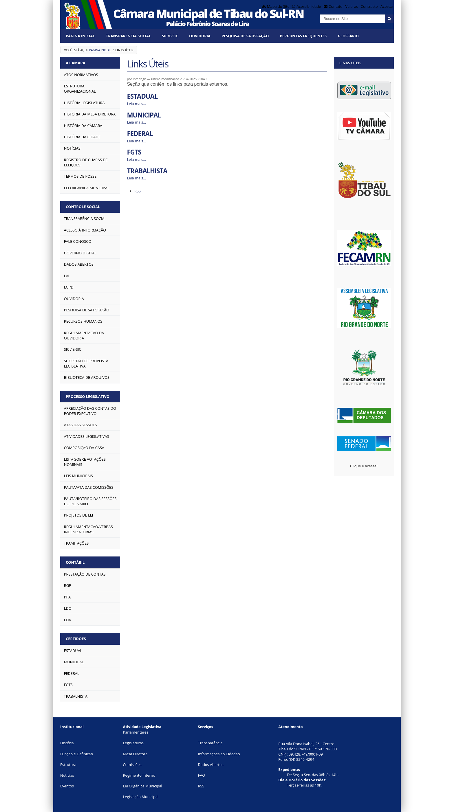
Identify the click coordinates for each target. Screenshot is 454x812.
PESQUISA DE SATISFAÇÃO (245, 35)
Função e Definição (76, 753)
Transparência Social (128, 35)
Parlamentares (135, 732)
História (67, 742)
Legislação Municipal (141, 796)
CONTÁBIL (75, 562)
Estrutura (68, 764)
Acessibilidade (308, 6)
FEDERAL (140, 133)
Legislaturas (133, 742)
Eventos (67, 786)
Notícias (67, 775)
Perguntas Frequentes (303, 35)
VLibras (351, 6)
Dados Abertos (211, 764)
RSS (137, 191)
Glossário (348, 35)
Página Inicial (80, 35)
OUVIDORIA (199, 35)
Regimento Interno (139, 775)
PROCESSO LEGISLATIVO (87, 396)
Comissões (132, 764)
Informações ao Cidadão (219, 753)
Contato (336, 6)
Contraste (369, 6)
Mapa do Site (278, 6)
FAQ (201, 775)
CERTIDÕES (76, 638)
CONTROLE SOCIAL (83, 206)
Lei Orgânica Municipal (142, 786)
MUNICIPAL (144, 115)
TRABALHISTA (147, 170)
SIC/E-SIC (170, 35)
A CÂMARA (75, 62)
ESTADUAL (142, 96)
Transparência (210, 742)
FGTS (134, 152)
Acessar (387, 6)
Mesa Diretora (135, 753)
